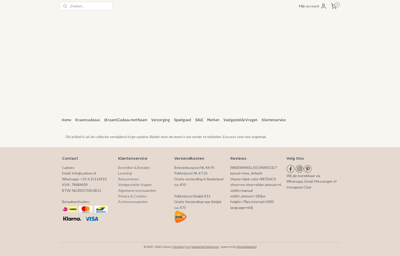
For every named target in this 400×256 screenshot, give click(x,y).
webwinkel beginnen (205, 246)
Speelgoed (182, 120)
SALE (199, 120)
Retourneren (128, 179)
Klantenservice (274, 120)
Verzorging (160, 120)
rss (187, 246)
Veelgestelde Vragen (240, 120)
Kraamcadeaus (87, 120)
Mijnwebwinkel (247, 246)
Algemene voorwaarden (137, 190)
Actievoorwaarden (133, 201)
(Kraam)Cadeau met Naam (125, 120)
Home (66, 120)
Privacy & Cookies (132, 196)
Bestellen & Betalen (134, 167)
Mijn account (313, 6)
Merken (213, 120)
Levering (125, 173)
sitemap (178, 246)
